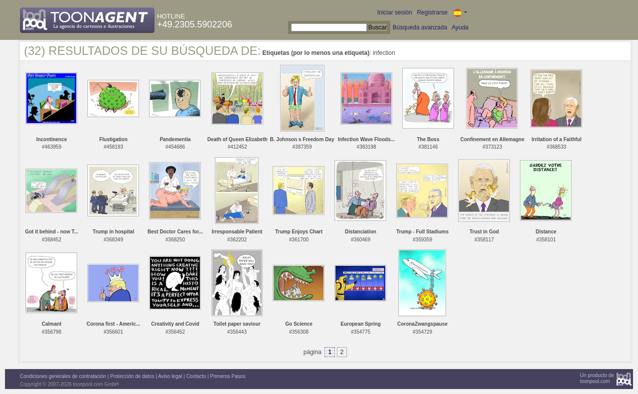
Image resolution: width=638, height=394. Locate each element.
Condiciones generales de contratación (63, 376)
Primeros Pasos (228, 376)
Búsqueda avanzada (420, 27)
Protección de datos (132, 376)
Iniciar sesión (394, 12)
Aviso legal (170, 376)
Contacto (196, 376)
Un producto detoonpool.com (597, 378)
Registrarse (432, 12)
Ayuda (460, 27)
